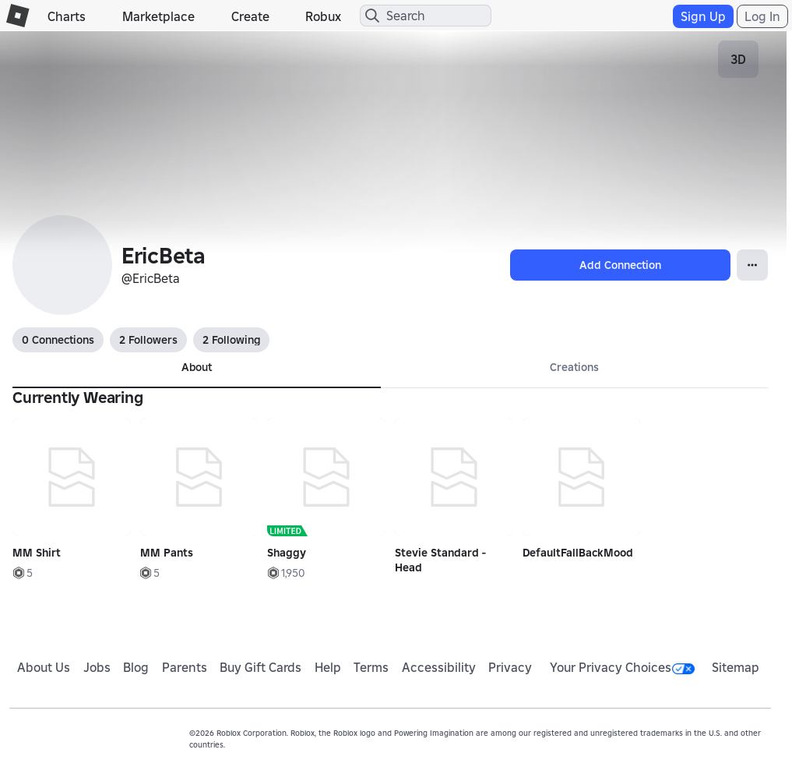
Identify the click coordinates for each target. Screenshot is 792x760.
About (196, 367)
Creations (574, 367)
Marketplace (158, 16)
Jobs (97, 667)
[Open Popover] (752, 265)
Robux (323, 16)
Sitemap (735, 667)
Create (250, 16)
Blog (136, 667)
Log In (762, 16)
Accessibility (439, 667)
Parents (184, 667)
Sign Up (703, 16)
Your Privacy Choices (622, 667)
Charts (67, 16)
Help (328, 667)
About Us (43, 667)
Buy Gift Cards (260, 667)
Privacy (510, 667)
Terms (371, 667)
